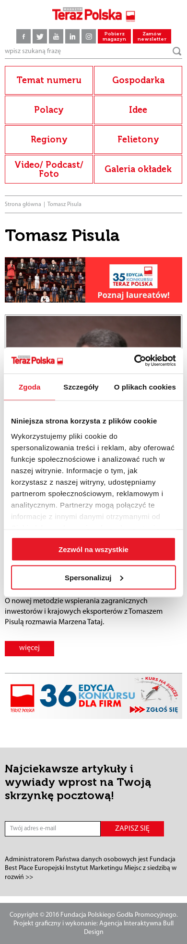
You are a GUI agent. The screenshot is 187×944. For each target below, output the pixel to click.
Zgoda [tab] (30, 387)
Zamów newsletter (152, 36)
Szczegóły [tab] (80, 387)
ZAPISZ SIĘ (132, 829)
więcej (29, 648)
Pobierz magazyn (114, 36)
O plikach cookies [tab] (145, 387)
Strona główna (23, 204)
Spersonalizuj (94, 577)
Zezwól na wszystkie (93, 549)
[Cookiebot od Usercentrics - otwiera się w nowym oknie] (134, 360)
